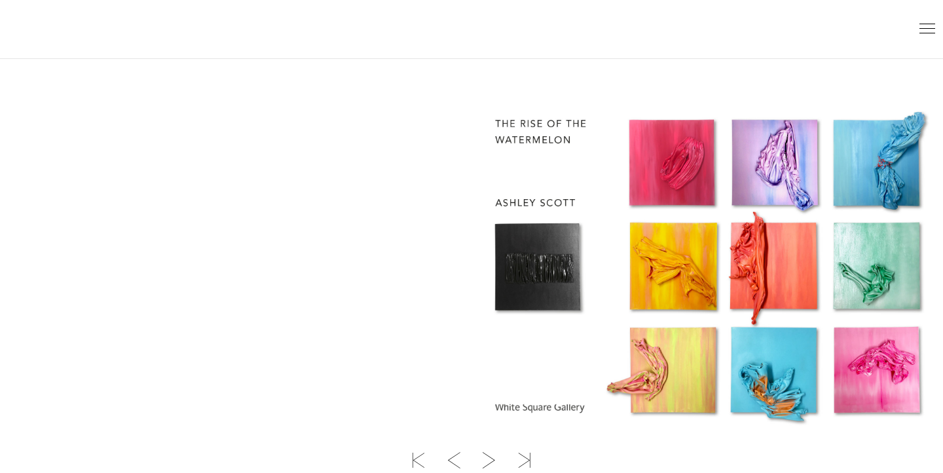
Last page (524, 460)
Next (489, 460)
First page (419, 460)
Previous (454, 460)
